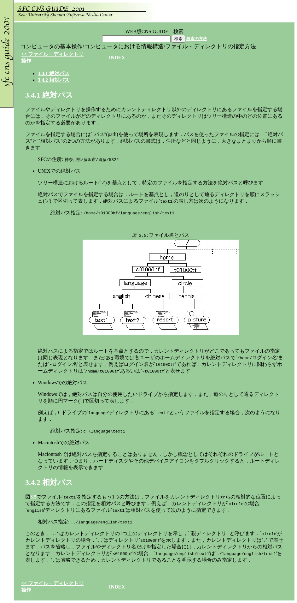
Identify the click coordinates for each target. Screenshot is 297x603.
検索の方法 (196, 38)
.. (53, 73)
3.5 (33, 496)
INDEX (117, 57)
